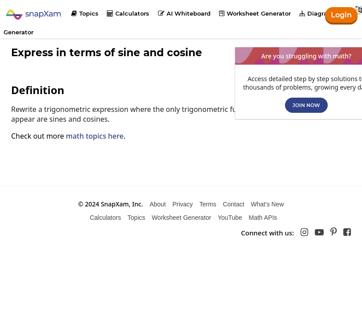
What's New (267, 204)
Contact (233, 204)
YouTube (230, 217)
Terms (207, 204)
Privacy (182, 204)
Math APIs (263, 217)
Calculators (128, 13)
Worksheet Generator (255, 13)
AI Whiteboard (184, 13)
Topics (84, 13)
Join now (306, 105)
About (158, 204)
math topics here (94, 136)
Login (341, 15)
